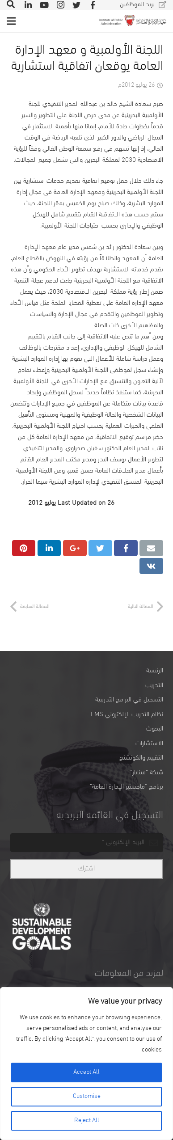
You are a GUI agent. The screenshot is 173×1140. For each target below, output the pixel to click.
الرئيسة (154, 670)
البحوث (154, 729)
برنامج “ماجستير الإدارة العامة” (126, 787)
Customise (87, 1096)
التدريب (154, 685)
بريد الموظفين (137, 4)
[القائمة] (11, 21)
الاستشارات (149, 743)
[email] (86, 842)
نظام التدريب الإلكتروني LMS (127, 714)
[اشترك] (86, 869)
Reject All (86, 1120)
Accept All (86, 1072)
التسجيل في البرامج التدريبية (129, 700)
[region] (86, 1063)
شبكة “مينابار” (146, 772)
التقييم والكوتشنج (141, 758)
